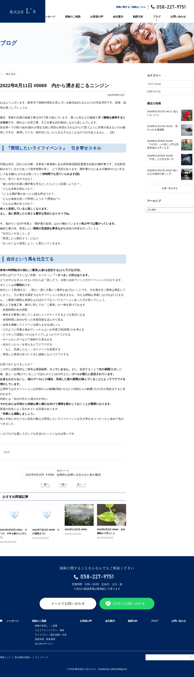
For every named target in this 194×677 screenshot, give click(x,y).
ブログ (157, 16)
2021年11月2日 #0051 (76, 529)
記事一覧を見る (170, 188)
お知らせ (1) (154, 91)
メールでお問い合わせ (68, 603)
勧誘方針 (138, 16)
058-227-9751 (171, 7)
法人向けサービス (44, 643)
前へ (46, 484)
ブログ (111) (154, 83)
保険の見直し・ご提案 (46, 625)
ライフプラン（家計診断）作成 (50, 634)
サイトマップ (41, 657)
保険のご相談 (73, 16)
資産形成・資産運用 (45, 639)
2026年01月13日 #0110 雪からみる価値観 (162, 128)
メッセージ (48, 16)
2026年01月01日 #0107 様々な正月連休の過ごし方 (162, 172)
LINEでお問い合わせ (129, 603)
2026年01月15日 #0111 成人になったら (162, 113)
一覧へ (63, 484)
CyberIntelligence (118, 669)
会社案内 (118, 16)
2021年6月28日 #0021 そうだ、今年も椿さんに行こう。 (13, 533)
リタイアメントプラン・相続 (49, 630)
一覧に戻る (10, 74)
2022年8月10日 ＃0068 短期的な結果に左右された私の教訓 (63, 474)
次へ (79, 484)
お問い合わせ (178, 16)
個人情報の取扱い (23, 657)
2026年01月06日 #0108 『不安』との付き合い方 (161, 157)
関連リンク (5, 657)
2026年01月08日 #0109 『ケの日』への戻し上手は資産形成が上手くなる (163, 144)
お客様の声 (96, 16)
